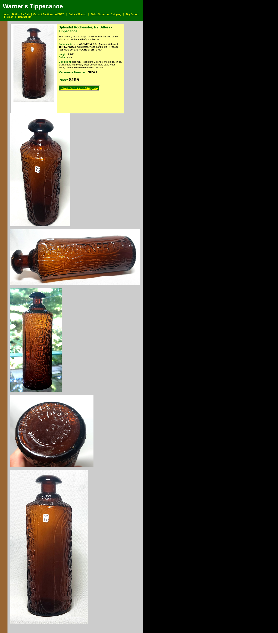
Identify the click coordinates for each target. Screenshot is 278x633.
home (6, 14)
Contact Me (24, 17)
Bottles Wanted (77, 14)
